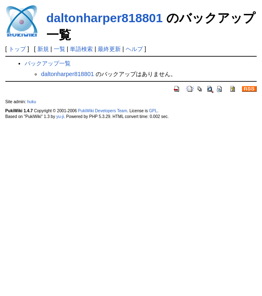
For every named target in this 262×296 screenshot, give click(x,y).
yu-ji (60, 116)
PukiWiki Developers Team (102, 111)
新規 (43, 49)
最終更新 (109, 49)
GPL (153, 111)
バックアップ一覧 (48, 63)
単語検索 (81, 49)
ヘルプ (134, 49)
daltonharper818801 (104, 18)
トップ (17, 49)
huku (31, 101)
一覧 (59, 49)
